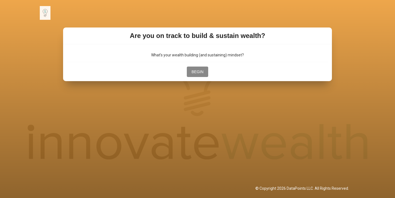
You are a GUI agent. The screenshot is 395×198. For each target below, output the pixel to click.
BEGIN (197, 72)
